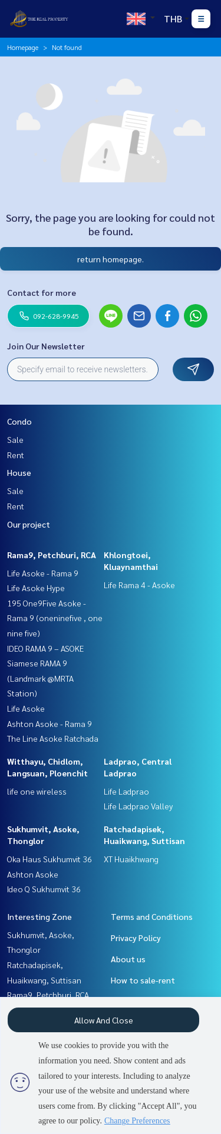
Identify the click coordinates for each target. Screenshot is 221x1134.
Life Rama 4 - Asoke (139, 584)
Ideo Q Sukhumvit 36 (44, 888)
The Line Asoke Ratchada (52, 738)
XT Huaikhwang (131, 858)
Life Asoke (26, 708)
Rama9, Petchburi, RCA (51, 554)
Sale (15, 439)
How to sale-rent (143, 980)
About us (128, 958)
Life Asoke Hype (36, 587)
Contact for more (41, 292)
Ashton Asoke (32, 874)
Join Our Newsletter (46, 346)
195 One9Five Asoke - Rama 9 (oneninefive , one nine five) (55, 618)
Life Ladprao (126, 791)
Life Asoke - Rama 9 (42, 573)
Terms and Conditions (152, 916)
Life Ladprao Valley (138, 806)
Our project (28, 524)
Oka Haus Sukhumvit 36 (49, 858)
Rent (15, 454)
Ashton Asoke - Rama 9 (49, 723)
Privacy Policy (136, 937)
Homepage (22, 47)
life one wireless (37, 791)
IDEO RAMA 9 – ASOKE (45, 648)
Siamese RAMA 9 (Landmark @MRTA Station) (40, 678)
